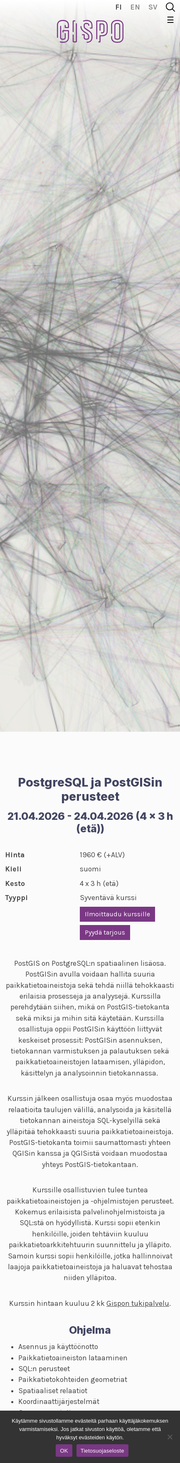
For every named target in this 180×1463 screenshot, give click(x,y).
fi (118, 7)
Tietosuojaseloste (102, 1451)
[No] (169, 1437)
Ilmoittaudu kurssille (117, 914)
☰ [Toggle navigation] (170, 20)
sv (153, 7)
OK (64, 1451)
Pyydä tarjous (105, 932)
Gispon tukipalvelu (137, 1303)
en (135, 7)
